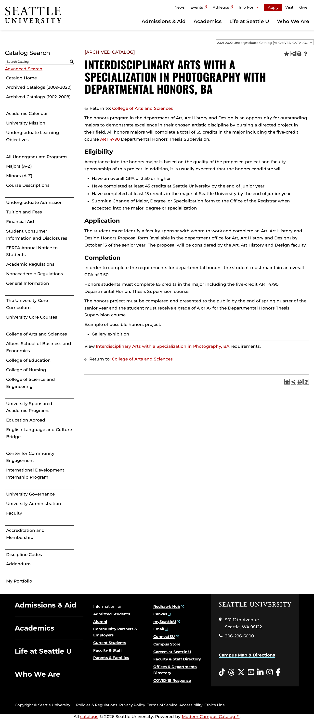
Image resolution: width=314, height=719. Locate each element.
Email (158, 629)
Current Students (109, 642)
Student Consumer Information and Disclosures (36, 235)
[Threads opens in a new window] (231, 672)
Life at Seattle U (249, 21)
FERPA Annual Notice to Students (32, 251)
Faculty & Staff (107, 650)
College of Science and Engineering (30, 383)
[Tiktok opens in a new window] (222, 672)
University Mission (25, 123)
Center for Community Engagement (30, 457)
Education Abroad (25, 420)
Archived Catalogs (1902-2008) (38, 96)
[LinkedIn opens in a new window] (260, 672)
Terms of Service (162, 705)
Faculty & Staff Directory (177, 659)
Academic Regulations (30, 264)
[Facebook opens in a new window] (278, 672)
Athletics (221, 7)
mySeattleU (164, 621)
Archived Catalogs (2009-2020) (39, 87)
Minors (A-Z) (19, 175)
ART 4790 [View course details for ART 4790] (110, 139)
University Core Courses (31, 317)
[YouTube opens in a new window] (251, 672)
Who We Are (293, 21)
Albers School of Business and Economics (38, 347)
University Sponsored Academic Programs (29, 407)
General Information (27, 283)
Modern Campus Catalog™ (211, 716)
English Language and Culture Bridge (39, 433)
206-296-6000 (239, 635)
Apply (273, 7)
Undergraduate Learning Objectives (32, 136)
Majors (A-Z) (19, 166)
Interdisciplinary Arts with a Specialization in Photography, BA (162, 346)
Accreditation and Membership (25, 534)
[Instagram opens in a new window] (269, 672)
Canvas (160, 614)
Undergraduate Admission (34, 202)
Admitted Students (111, 614)
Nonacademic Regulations (34, 273)
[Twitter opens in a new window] (241, 672)
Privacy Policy (132, 705)
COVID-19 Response (172, 680)
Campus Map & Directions (247, 655)
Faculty (14, 513)
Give (303, 7)
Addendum (18, 563)
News (179, 7)
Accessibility (190, 705)
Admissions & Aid (164, 21)
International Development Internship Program (35, 474)
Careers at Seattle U (172, 651)
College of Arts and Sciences (36, 334)
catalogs (89, 716)
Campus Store (166, 644)
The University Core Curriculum (27, 304)
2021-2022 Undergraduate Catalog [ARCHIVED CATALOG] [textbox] (263, 43)
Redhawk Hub (166, 606)
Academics (208, 21)
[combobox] (265, 42)
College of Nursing (26, 369)
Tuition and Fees (24, 212)
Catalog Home (21, 77)
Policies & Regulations (96, 705)
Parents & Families (111, 657)
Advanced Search (23, 68)
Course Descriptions (28, 185)
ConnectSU (164, 636)
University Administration (33, 503)
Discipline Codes (24, 554)
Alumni (100, 621)
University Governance (30, 494)
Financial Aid (20, 221)
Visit (289, 7)
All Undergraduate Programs (36, 156)
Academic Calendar (27, 113)
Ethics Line (214, 705)
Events (197, 7)
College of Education (28, 360)
